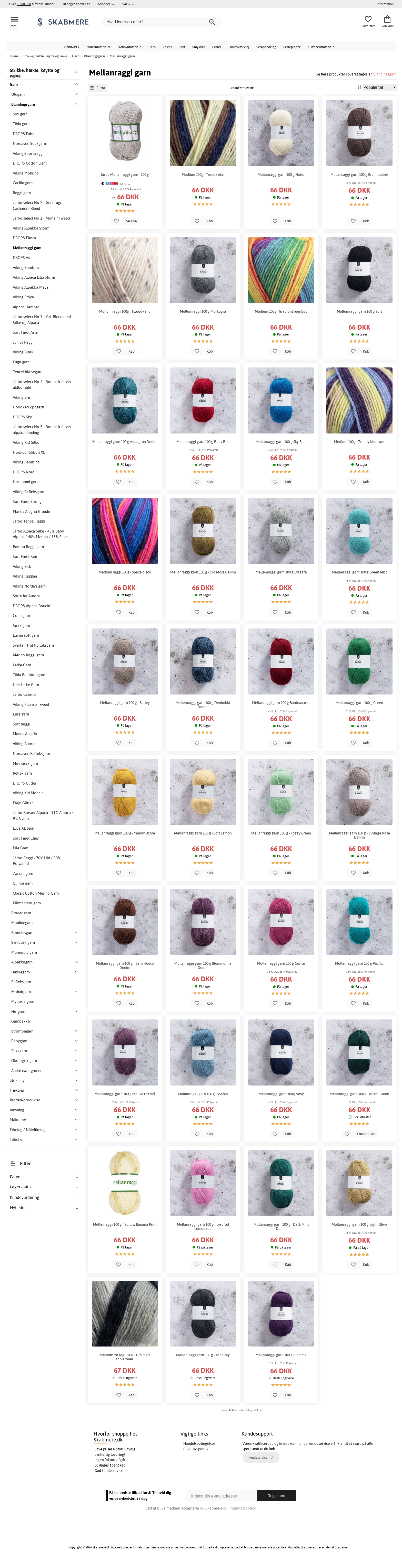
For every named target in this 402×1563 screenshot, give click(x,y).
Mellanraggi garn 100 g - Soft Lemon (203, 833)
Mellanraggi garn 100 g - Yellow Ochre (124, 833)
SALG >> (128, 4)
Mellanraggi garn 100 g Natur (281, 174)
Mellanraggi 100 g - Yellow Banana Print (125, 1224)
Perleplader (291, 47)
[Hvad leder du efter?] (161, 22)
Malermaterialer (98, 47)
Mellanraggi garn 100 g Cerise (281, 963)
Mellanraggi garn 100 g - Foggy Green (281, 833)
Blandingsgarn (385, 74)
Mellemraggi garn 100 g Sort (359, 311)
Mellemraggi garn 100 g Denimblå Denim (203, 705)
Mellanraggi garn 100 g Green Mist (359, 572)
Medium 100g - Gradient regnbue (281, 311)
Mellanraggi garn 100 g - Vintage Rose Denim (359, 835)
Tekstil (167, 47)
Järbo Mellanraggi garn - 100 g (124, 174)
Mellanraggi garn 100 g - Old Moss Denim (203, 572)
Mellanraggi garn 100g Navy (281, 1094)
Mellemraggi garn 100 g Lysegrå (281, 572)
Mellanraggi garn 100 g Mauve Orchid (125, 1094)
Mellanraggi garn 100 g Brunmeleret (359, 174)
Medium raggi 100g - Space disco (125, 572)
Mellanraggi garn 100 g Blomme (281, 1355)
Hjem (14, 56)
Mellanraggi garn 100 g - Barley (125, 703)
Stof (182, 47)
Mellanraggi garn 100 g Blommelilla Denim (203, 965)
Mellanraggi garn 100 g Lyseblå (203, 1094)
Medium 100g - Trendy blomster (359, 442)
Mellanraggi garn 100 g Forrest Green (359, 1094)
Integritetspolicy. (242, 1508)
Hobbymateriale (129, 47)
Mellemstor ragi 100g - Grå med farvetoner (125, 1357)
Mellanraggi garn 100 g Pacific (359, 963)
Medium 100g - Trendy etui (203, 174)
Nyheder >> (106, 4)
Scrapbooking (266, 47)
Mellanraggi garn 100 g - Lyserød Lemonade (203, 1226)
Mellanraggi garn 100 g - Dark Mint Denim (281, 1226)
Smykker (198, 47)
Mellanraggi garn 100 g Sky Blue (281, 442)
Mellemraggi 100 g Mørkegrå (203, 311)
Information (385, 4)
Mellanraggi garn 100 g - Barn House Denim (125, 965)
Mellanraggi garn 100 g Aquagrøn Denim (124, 442)
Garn (152, 47)
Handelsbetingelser (199, 1443)
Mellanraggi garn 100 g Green (359, 703)
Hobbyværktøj (238, 47)
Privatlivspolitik (195, 1449)
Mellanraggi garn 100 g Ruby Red (202, 442)
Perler (216, 47)
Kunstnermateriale (321, 47)
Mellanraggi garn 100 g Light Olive (359, 1224)
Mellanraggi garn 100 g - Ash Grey (203, 1355)
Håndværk (71, 47)
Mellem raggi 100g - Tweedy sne (124, 311)
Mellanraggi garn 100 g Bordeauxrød (281, 703)
